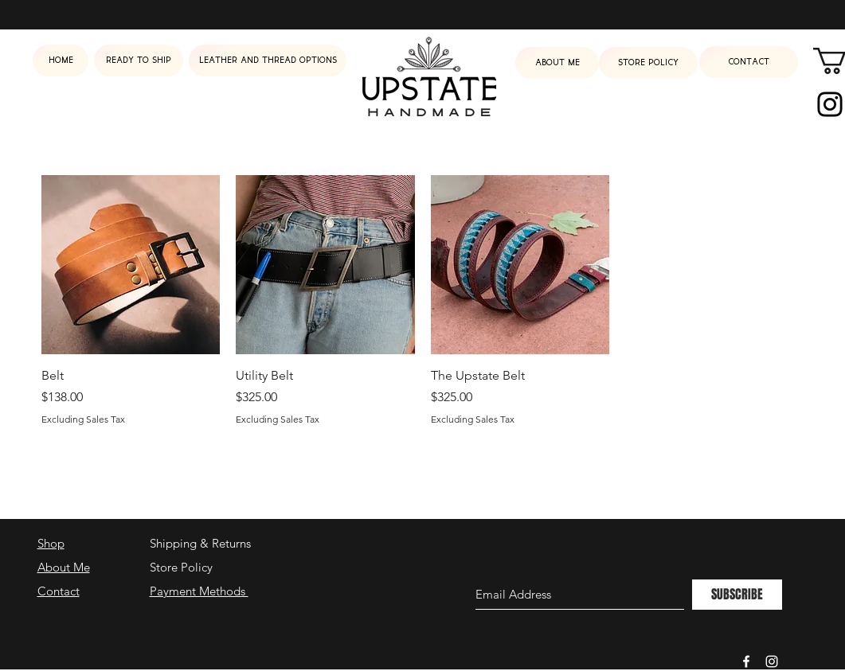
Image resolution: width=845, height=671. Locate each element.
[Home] (60, 60)
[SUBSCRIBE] (737, 594)
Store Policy (181, 567)
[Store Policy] (648, 63)
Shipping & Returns (200, 543)
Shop (51, 543)
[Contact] (748, 62)
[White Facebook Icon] (746, 661)
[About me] (557, 63)
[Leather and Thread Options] (267, 60)
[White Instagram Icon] (772, 661)
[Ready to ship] (138, 60)
